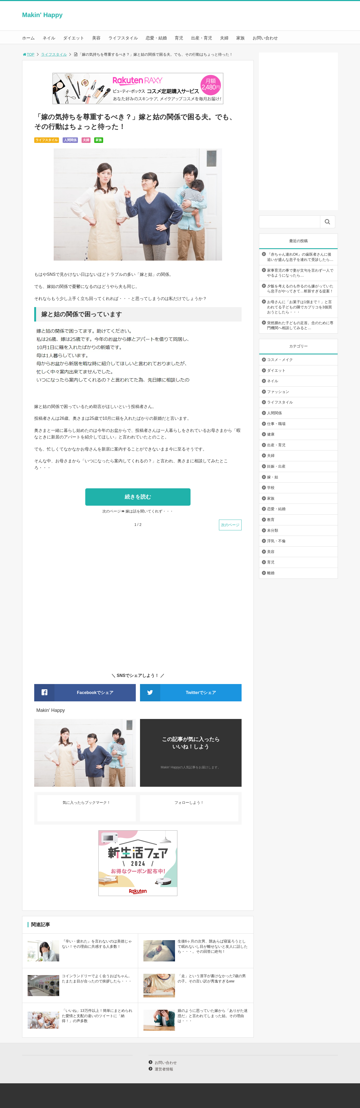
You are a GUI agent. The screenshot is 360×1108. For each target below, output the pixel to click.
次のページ (230, 525)
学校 (270, 487)
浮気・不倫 (276, 541)
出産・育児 (201, 38)
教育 (270, 519)
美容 (96, 38)
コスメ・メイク (280, 360)
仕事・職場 (276, 424)
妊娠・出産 (276, 466)
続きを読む (138, 497)
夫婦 (224, 38)
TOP (28, 54)
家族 (240, 38)
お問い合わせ (265, 38)
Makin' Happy (42, 14)
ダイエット (73, 38)
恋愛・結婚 (156, 38)
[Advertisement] (138, 605)
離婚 (270, 573)
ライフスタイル (123, 38)
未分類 (272, 530)
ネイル (49, 38)
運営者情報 (164, 1069)
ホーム (28, 38)
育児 (179, 38)
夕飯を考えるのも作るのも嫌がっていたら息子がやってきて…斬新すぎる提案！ (300, 288)
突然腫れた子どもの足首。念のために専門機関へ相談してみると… (300, 325)
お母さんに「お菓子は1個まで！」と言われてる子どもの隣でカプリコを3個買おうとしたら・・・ (299, 307)
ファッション (278, 392)
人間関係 (70, 140)
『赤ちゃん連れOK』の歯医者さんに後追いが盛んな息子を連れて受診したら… (300, 257)
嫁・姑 (272, 477)
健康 (270, 434)
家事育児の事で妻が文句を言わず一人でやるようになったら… (300, 273)
